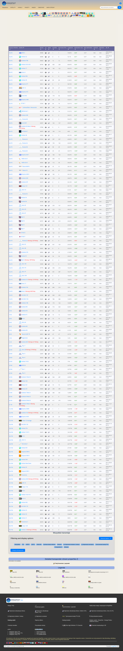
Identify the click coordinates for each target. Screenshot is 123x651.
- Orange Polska (107, 620)
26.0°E (10, 217)
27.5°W (11, 448)
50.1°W (11, 502)
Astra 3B (24, 248)
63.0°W (11, 526)
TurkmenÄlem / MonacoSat (29, 107)
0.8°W (10, 346)
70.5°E (10, 60)
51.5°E (10, 111)
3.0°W (10, 365)
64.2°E (10, 76)
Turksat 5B (25, 147)
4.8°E (10, 318)
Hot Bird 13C (25, 506)
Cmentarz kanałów (12, 625)
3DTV (33, 544)
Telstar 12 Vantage (26, 420)
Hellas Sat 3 (25, 158)
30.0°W (11, 452)
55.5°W (11, 514)
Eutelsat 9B (24, 307)
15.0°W (11, 420)
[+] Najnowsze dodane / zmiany (71, 544)
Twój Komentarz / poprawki (62, 563)
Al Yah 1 (23, 103)
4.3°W (10, 373)
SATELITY (13, 7)
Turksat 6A (24, 151)
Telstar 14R (25, 526)
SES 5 (23, 318)
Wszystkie (17, 544)
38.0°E (10, 166)
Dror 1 (23, 369)
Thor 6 (23, 357)
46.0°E (10, 131)
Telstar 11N (25, 487)
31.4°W (11, 459)
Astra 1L (24, 440)
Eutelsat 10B (25, 303)
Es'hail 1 (23, 236)
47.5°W (11, 498)
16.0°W (11, 424)
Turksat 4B (25, 119)
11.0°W (11, 409)
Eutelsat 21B (25, 252)
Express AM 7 (25, 155)
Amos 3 (23, 291)
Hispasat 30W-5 (25, 455)
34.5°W (11, 467)
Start (14, 600)
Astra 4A (24, 322)
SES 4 (23, 436)
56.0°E (10, 84)
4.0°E (10, 326)
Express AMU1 (25, 174)
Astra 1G (24, 190)
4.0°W (10, 369)
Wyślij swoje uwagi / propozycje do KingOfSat (100, 605)
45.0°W (11, 494)
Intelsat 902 (24, 502)
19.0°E (10, 276)
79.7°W (11, 530)
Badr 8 (23, 221)
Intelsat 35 (24, 467)
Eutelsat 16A (25, 287)
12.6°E (10, 291)
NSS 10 (24, 483)
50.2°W (11, 506)
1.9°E (10, 338)
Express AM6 (25, 99)
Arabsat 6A (24, 201)
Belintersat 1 (25, 111)
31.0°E (10, 194)
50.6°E (10, 127)
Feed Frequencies (41, 631)
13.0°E (10, 295)
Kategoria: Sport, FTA (14, 631)
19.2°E (10, 264)
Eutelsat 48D (25, 479)
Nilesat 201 (24, 389)
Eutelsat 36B (25, 115)
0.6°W (10, 350)
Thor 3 (23, 373)
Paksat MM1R (25, 166)
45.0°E (10, 135)
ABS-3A (24, 365)
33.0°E (10, 182)
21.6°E (10, 252)
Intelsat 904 (24, 459)
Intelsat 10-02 (25, 361)
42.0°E (10, 139)
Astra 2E (24, 205)
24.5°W (11, 440)
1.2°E (10, 342)
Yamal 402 (24, 95)
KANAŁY (20, 7)
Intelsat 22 (24, 56)
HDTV (27, 544)
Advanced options (106, 538)
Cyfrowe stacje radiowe (49, 544)
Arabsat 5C (24, 256)
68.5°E (10, 64)
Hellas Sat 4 (25, 162)
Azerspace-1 (25, 131)
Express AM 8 (25, 416)
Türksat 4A (24, 139)
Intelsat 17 (24, 68)
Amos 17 (23, 283)
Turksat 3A (24, 143)
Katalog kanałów (66, 620)
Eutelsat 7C (24, 314)
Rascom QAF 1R (26, 334)
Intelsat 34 (24, 514)
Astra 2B (24, 350)
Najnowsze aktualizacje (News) (16, 611)
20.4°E (10, 260)
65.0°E (10, 72)
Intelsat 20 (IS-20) (25, 64)
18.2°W (11, 432)
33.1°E (10, 186)
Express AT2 (25, 92)
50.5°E (10, 115)
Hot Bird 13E (25, 424)
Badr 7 (23, 229)
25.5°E (10, 237)
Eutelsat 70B (25, 60)
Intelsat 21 (24, 518)
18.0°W (11, 428)
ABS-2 (23, 53)
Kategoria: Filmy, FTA (14, 634)
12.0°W (11, 413)
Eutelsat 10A (25, 412)
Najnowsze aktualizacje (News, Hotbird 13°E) (74, 611)
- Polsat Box (100, 620)
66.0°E (10, 68)
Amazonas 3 (25, 522)
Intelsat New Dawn (26, 463)
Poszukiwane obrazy (40, 625)
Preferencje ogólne (39, 606)
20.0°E (10, 256)
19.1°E (10, 279)
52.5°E (10, 103)
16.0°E (10, 287)
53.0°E (10, 99)
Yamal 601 (24, 123)
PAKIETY (27, 7)
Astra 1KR (24, 275)
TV (23, 544)
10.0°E (10, 303)
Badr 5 (23, 225)
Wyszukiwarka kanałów (95, 616)
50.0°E (10, 119)
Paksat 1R (24, 170)
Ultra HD (39, 544)
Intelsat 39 (24, 80)
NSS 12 (24, 88)
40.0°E (10, 155)
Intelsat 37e (24, 428)
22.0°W (11, 436)
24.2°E (10, 240)
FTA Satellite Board (41, 634)
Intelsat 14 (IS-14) (25, 494)
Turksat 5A (24, 194)
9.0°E (10, 307)
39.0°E (10, 159)
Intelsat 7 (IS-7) (25, 432)
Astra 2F (24, 213)
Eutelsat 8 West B (26, 400)
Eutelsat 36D (25, 178)
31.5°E (10, 190)
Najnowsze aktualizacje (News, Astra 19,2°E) (101, 611)
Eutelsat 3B (24, 330)
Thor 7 (23, 346)
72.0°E (10, 57)
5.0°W (10, 377)
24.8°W (11, 444)
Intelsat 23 (24, 510)
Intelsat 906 (24, 76)
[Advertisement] (61, 31)
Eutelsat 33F (25, 182)
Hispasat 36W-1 (25, 471)
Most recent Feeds (41, 633)
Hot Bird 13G (25, 299)
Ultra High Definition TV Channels (72, 625)
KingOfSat (113, 646)
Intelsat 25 (24, 529)
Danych (59, 544)
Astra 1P (24, 272)
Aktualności (5, 7)
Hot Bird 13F (25, 295)
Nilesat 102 (24, 381)
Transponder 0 (58, 547)
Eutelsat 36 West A (26, 126)
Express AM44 (25, 409)
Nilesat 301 (24, 385)
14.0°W (11, 416)
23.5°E (10, 244)
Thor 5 (23, 353)
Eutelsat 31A (25, 279)
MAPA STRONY (51, 7)
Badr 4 (23, 217)
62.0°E (10, 80)
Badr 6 (23, 260)
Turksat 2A (24, 240)
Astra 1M (24, 264)
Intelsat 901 (24, 448)
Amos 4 (23, 72)
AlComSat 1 (25, 444)
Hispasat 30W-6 (25, 451)
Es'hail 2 (23, 233)
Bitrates (66, 547)
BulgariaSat (24, 338)
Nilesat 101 (24, 186)
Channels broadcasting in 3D (97, 625)
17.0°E (10, 283)
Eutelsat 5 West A (26, 404)
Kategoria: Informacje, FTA (16, 633)
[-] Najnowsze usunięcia (87, 544)
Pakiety (91, 620)
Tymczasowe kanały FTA (102, 544)
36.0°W (11, 471)
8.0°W (10, 396)
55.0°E (10, 96)
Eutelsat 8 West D (26, 396)
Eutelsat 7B (24, 311)
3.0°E (10, 330)
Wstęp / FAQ (11, 605)
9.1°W (10, 404)
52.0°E (10, 107)
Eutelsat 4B (24, 326)
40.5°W (11, 491)
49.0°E (10, 123)
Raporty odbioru (39, 620)
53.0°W (11, 510)
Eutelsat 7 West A (26, 392)
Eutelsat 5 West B (26, 377)
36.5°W (11, 479)
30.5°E (10, 198)
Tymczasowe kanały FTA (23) (71, 616)
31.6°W (11, 463)
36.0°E (10, 174)
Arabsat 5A (24, 197)
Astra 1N (24, 268)
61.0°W (11, 522)
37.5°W (11, 483)
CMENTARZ (41, 7)
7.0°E (10, 311)
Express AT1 (25, 84)
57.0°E (10, 88)
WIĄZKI (34, 7)
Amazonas (24, 475)
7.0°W (10, 381)
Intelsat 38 (24, 135)
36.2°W (11, 475)
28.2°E (10, 205)
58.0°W (11, 518)
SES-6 (23, 490)
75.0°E (10, 53)
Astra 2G (24, 209)
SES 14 (23, 498)
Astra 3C (24, 244)
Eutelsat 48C (25, 342)
